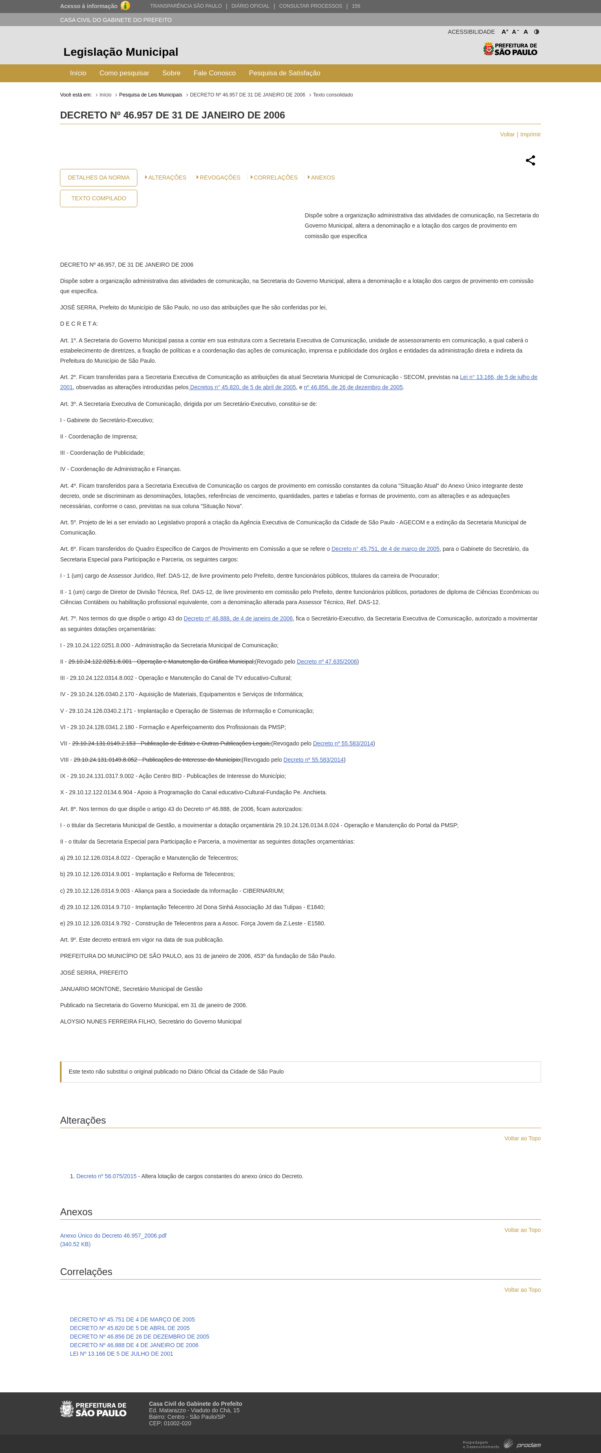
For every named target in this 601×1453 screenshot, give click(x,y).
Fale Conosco (215, 73)
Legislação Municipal (121, 52)
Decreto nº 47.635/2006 (327, 661)
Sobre (171, 73)
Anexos (323, 177)
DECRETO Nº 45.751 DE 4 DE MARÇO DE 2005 (132, 1319)
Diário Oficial (251, 6)
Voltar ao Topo (522, 1138)
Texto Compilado (98, 198)
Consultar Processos (310, 6)
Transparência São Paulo (186, 6)
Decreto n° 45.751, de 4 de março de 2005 (385, 549)
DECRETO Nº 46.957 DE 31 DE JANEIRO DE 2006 (247, 95)
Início (78, 73)
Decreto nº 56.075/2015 (106, 1176)
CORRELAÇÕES (276, 177)
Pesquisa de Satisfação (284, 73)
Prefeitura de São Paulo (510, 53)
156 (356, 6)
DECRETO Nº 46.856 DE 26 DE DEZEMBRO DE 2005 (139, 1336)
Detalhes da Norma (99, 177)
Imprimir (530, 134)
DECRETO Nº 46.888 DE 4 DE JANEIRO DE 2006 (134, 1345)
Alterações (167, 177)
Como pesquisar (124, 73)
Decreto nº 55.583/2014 (343, 743)
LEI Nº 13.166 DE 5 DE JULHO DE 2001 (121, 1353)
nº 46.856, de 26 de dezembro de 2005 (353, 387)
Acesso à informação (88, 6)
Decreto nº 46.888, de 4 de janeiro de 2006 (238, 618)
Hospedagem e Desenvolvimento (502, 1443)
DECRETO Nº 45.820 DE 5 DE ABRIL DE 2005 (130, 1328)
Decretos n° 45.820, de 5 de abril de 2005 (242, 387)
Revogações (220, 177)
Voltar (507, 134)
